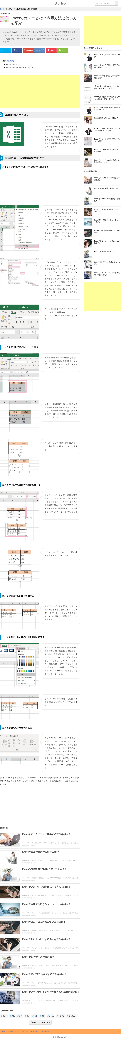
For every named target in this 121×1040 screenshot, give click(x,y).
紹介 (27, 1016)
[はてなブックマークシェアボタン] (39, 50)
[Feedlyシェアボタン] (62, 50)
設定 (19, 1016)
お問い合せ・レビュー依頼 (29, 1031)
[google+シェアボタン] (28, 50)
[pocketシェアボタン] (51, 50)
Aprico (60, 3)
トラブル (60, 1016)
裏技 (42, 1016)
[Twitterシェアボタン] (5, 50)
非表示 (10, 61)
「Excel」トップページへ (40, 1022)
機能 (34, 1016)
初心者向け (71, 1016)
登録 (12, 1016)
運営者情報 (45, 1031)
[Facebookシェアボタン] (17, 50)
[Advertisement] (40, 91)
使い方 (4, 1016)
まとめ (50, 1016)
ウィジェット (13, 1031)
